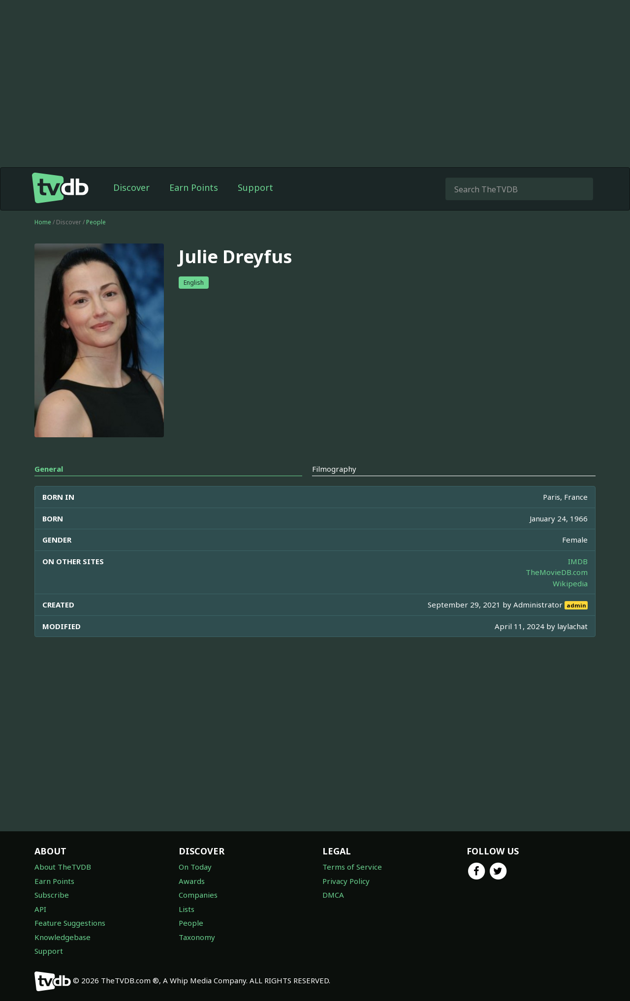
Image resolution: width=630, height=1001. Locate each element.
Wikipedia (570, 583)
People (96, 222)
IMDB (578, 561)
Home (42, 222)
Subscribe (51, 895)
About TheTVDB (62, 867)
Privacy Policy (346, 881)
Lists (186, 909)
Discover (131, 187)
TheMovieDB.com (557, 572)
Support (255, 187)
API (40, 909)
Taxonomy (197, 937)
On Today (195, 867)
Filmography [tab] (334, 469)
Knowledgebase (62, 937)
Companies (198, 895)
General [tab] (48, 469)
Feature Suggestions (69, 923)
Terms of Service (352, 867)
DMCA (333, 895)
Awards (192, 881)
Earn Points (193, 187)
